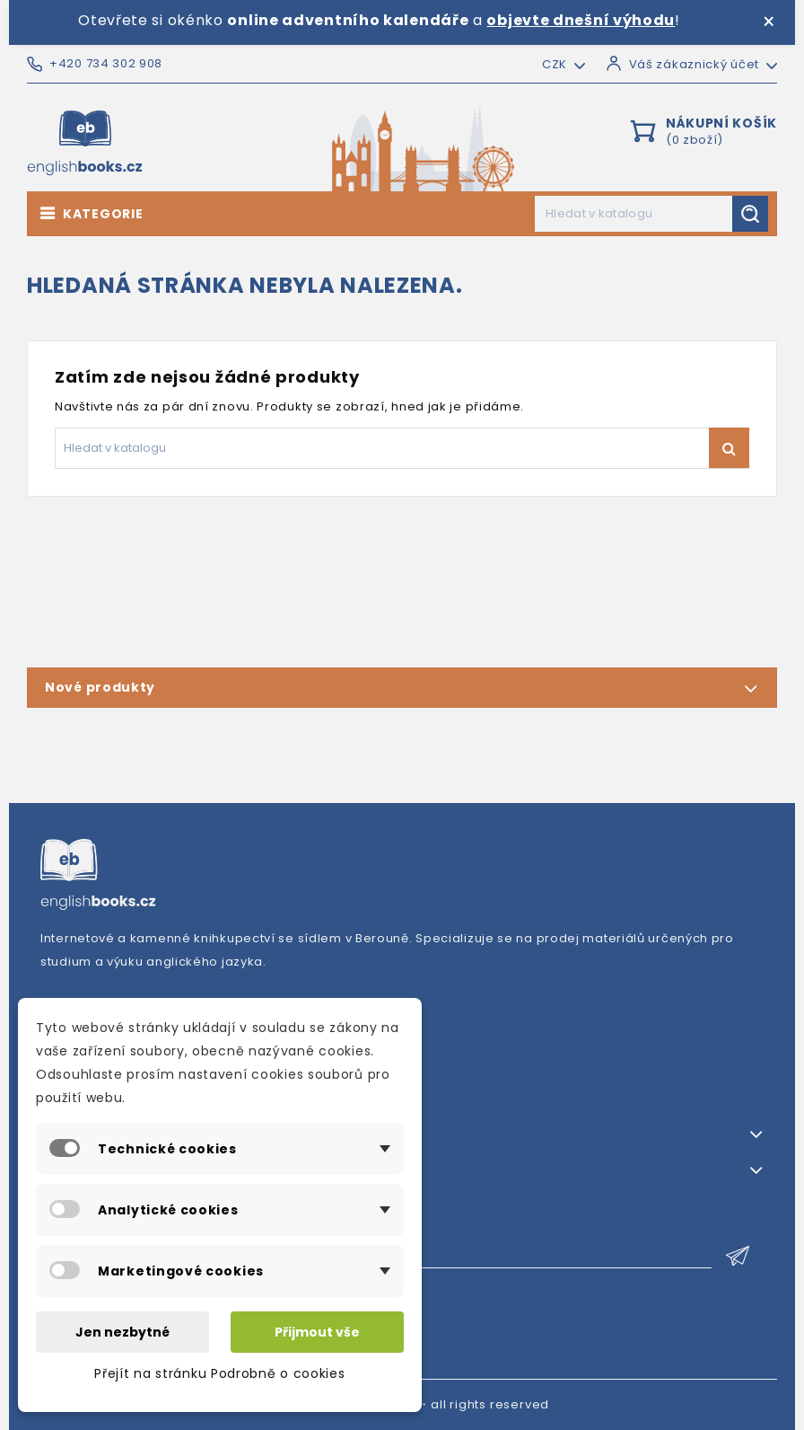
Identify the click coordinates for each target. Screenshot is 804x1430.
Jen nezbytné (122, 1332)
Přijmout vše (317, 1332)
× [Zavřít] (768, 22)
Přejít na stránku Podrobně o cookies (219, 1373)
